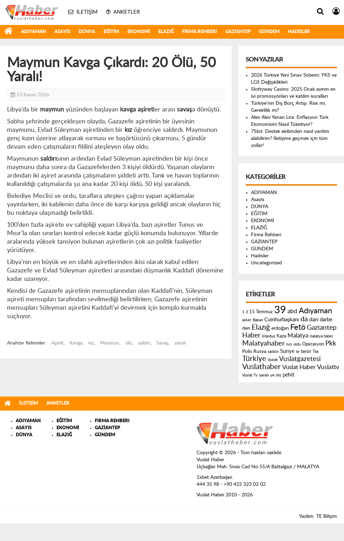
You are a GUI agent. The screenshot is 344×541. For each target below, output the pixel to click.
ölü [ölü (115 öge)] (278, 375)
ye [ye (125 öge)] (272, 375)
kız (91, 343)
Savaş (162, 343)
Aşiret (57, 343)
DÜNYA (87, 32)
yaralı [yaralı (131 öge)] (264, 375)
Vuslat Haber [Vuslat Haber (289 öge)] (299, 367)
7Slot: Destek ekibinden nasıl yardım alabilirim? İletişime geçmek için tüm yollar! (290, 138)
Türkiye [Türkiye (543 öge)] (254, 358)
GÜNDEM (269, 32)
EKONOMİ (138, 32)
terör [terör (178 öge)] (306, 351)
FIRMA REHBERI (112, 421)
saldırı (144, 343)
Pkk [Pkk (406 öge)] (330, 343)
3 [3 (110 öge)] (247, 312)
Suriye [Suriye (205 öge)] (287, 351)
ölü (128, 343)
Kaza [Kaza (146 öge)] (281, 336)
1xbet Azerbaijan (214, 477)
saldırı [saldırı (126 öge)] (273, 352)
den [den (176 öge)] (246, 328)
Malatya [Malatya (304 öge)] (297, 336)
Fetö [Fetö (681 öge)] (297, 327)
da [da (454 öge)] (304, 319)
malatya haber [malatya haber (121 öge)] (321, 336)
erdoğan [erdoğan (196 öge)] (280, 328)
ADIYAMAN (33, 32)
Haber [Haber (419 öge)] (251, 335)
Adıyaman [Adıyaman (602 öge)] (315, 311)
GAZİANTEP (238, 32)
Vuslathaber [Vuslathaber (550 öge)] (261, 367)
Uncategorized (266, 262)
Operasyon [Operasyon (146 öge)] (313, 344)
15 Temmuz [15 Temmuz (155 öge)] (261, 312)
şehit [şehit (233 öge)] (289, 375)
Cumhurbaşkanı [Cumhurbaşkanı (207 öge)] (281, 319)
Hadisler (299, 32)
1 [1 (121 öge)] (243, 312)
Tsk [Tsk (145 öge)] (316, 351)
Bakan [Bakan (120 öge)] (258, 320)
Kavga (76, 343)
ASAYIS (24, 428)
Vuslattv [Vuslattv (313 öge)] (328, 367)
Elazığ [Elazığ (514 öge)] (261, 327)
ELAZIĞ (166, 32)
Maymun (109, 343)
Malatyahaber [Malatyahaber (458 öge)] (263, 343)
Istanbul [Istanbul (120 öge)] (268, 336)
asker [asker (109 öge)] (246, 320)
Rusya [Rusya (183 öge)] (259, 351)
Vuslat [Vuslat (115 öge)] (272, 360)
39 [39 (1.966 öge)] (280, 310)
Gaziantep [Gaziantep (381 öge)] (322, 327)
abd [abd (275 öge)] (292, 311)
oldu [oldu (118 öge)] (297, 344)
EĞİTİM (111, 32)
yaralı (180, 343)
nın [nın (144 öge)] (289, 344)
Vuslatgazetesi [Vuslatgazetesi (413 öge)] (300, 358)
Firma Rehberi (199, 32)
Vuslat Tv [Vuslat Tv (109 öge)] (250, 375)
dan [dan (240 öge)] (313, 319)
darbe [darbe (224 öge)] (326, 319)
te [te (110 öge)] (297, 352)
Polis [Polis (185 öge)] (247, 351)
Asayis (62, 32)
